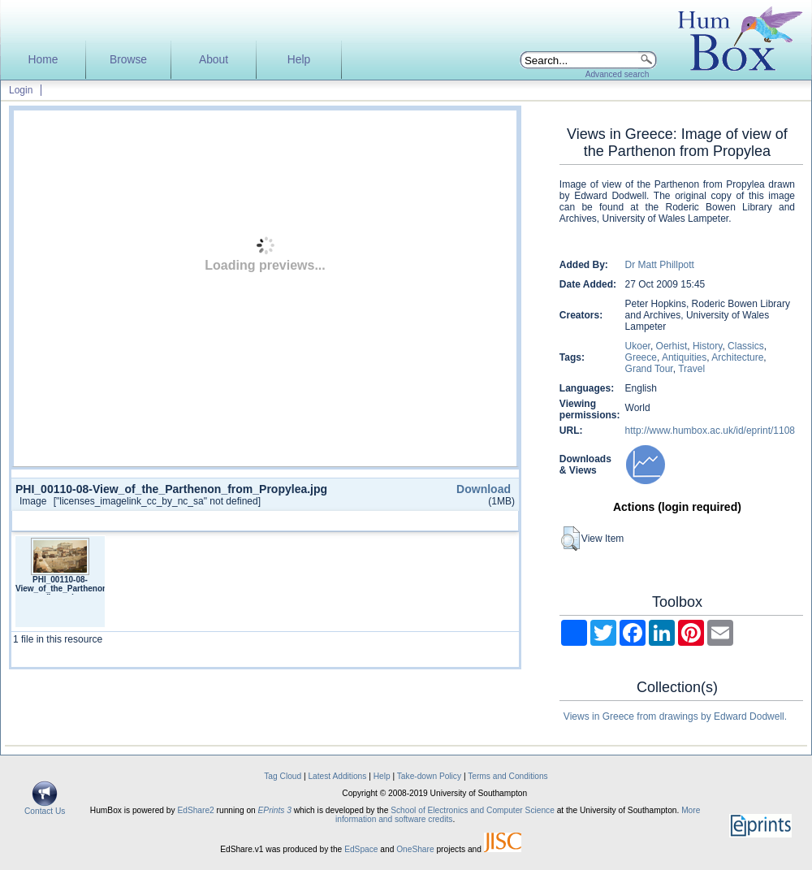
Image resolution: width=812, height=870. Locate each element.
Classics (746, 346)
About (213, 60)
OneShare (415, 849)
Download (483, 489)
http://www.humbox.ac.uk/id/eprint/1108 (710, 430)
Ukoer (637, 346)
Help (298, 60)
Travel (691, 368)
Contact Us (44, 807)
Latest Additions (337, 776)
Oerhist (672, 346)
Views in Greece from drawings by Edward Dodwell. (675, 716)
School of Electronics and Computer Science (473, 810)
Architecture (737, 357)
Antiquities (684, 357)
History (707, 346)
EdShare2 (195, 810)
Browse (128, 60)
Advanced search (617, 74)
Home (43, 60)
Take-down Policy (429, 776)
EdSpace (361, 849)
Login (20, 90)
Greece (641, 357)
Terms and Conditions (508, 776)
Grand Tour (649, 368)
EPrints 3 (275, 810)
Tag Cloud (282, 776)
